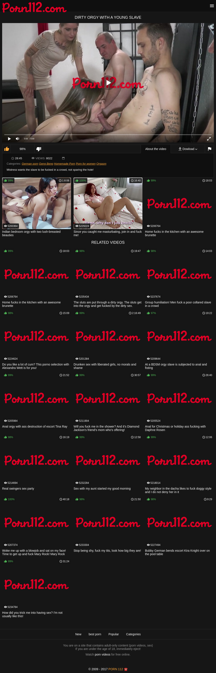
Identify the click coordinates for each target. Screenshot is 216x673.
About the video (155, 149)
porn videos (102, 654)
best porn (95, 634)
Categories (133, 634)
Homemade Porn (64, 163)
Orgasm (101, 163)
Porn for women (86, 163)
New (78, 634)
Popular (113, 634)
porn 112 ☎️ (118, 669)
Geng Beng (46, 163)
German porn (30, 163)
